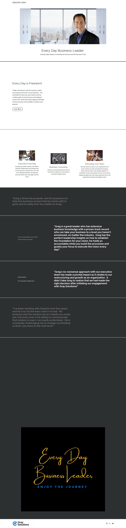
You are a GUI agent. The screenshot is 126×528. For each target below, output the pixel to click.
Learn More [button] (17, 109)
